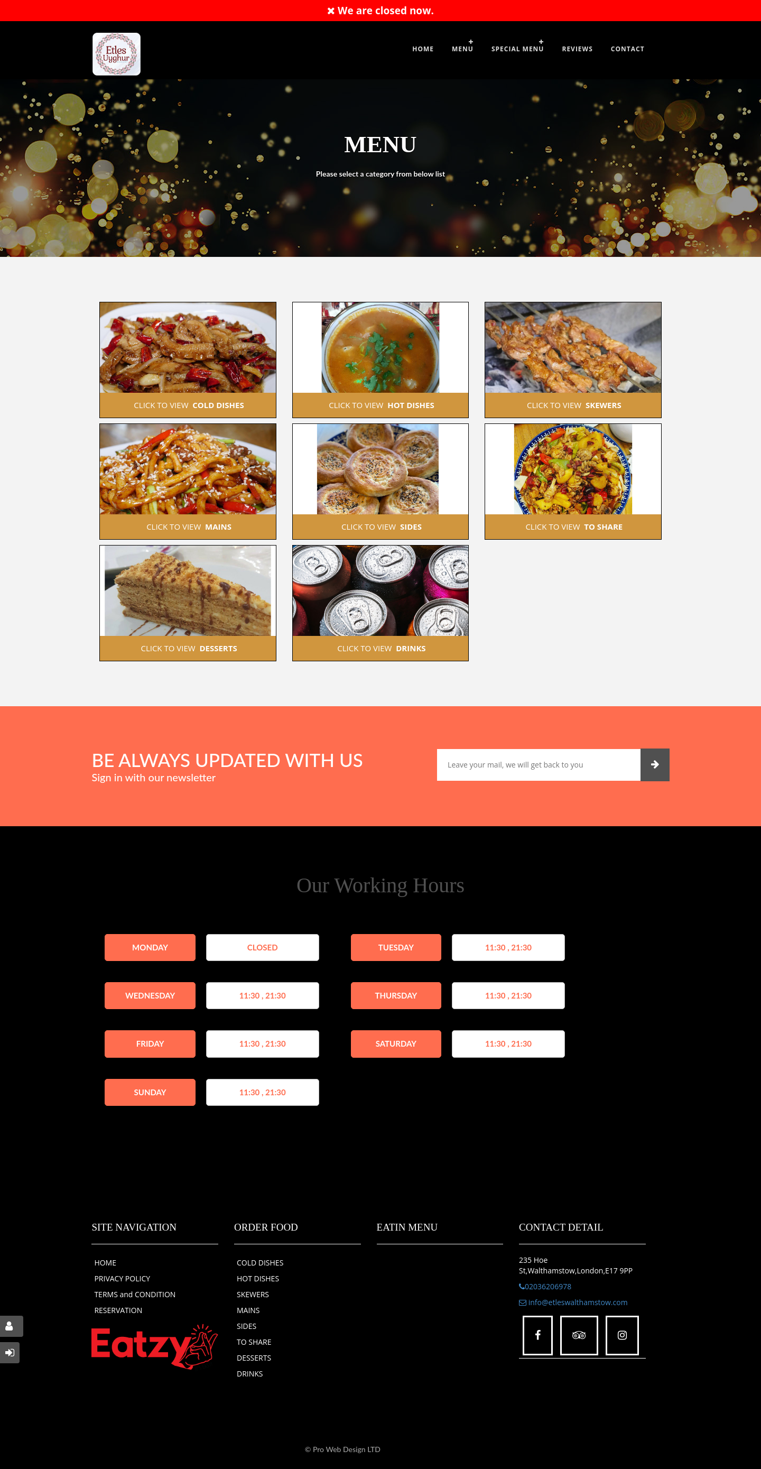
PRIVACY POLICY (122, 1278)
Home (423, 48)
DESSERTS (254, 1358)
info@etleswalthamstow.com (573, 1302)
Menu (463, 48)
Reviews (577, 48)
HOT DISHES (258, 1278)
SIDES (246, 1326)
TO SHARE (254, 1342)
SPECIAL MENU (517, 48)
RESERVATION (118, 1310)
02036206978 (545, 1286)
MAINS (248, 1310)
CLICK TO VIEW (188, 405)
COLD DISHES (260, 1263)
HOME (105, 1263)
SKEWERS (253, 1294)
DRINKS (250, 1374)
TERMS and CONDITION (134, 1294)
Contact (628, 48)
